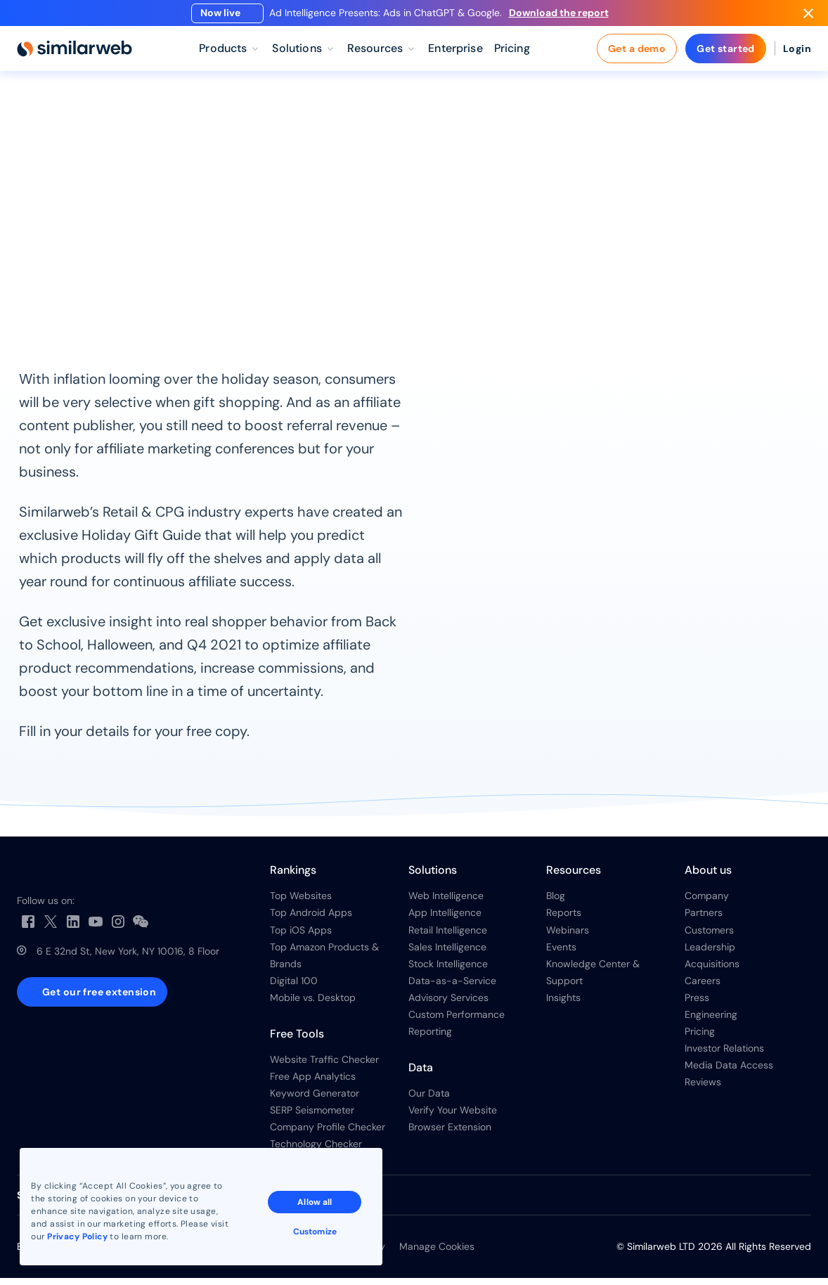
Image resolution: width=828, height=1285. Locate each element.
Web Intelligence (446, 903)
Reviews (703, 1089)
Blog (555, 903)
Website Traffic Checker (324, 1067)
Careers (702, 987)
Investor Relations (724, 1056)
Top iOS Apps (301, 937)
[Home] (74, 56)
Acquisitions (712, 970)
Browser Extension (449, 1134)
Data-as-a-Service (452, 987)
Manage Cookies (436, 1254)
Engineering (711, 1022)
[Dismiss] (808, 16)
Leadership (710, 954)
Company (707, 903)
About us (708, 877)
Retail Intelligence (447, 937)
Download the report (565, 16)
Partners (704, 920)
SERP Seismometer (312, 1117)
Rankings (293, 877)
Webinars (567, 937)
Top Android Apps (311, 920)
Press (697, 1004)
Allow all (316, 1200)
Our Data (429, 1100)
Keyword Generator (314, 1100)
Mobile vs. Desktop (313, 1004)
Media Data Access (729, 1072)
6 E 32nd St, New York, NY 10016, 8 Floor (128, 959)
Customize (315, 1230)
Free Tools (297, 1041)
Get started (726, 56)
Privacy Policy (78, 1235)
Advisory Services (448, 1004)
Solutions (432, 877)
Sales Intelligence (447, 954)
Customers (709, 937)
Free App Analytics (313, 1084)
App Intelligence (444, 920)
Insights (563, 1004)
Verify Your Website (452, 1117)
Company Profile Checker (327, 1134)
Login (797, 56)
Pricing (700, 1039)
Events (561, 954)
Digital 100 (294, 987)
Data (420, 1075)
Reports (154, 124)
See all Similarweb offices (77, 1202)
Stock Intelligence (448, 970)
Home (32, 124)
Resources (90, 124)
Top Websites (301, 903)
